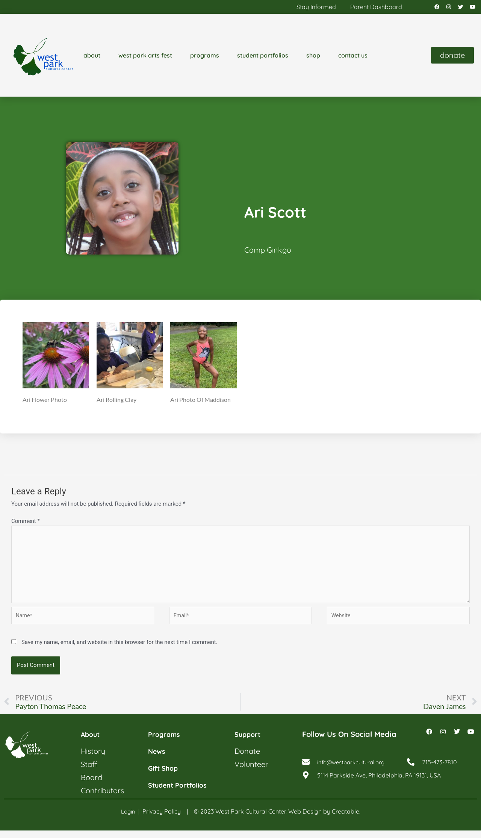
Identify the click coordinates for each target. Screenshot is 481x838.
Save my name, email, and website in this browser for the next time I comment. (119, 649)
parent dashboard (376, 8)
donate (247, 759)
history (93, 759)
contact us (353, 57)
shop (313, 57)
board (91, 785)
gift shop (165, 775)
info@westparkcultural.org (354, 772)
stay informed (316, 8)
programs (204, 57)
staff (89, 772)
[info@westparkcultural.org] (306, 772)
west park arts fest (145, 57)
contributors (102, 798)
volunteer (251, 772)
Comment (25, 523)
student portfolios (262, 57)
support (249, 742)
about (91, 57)
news (158, 759)
